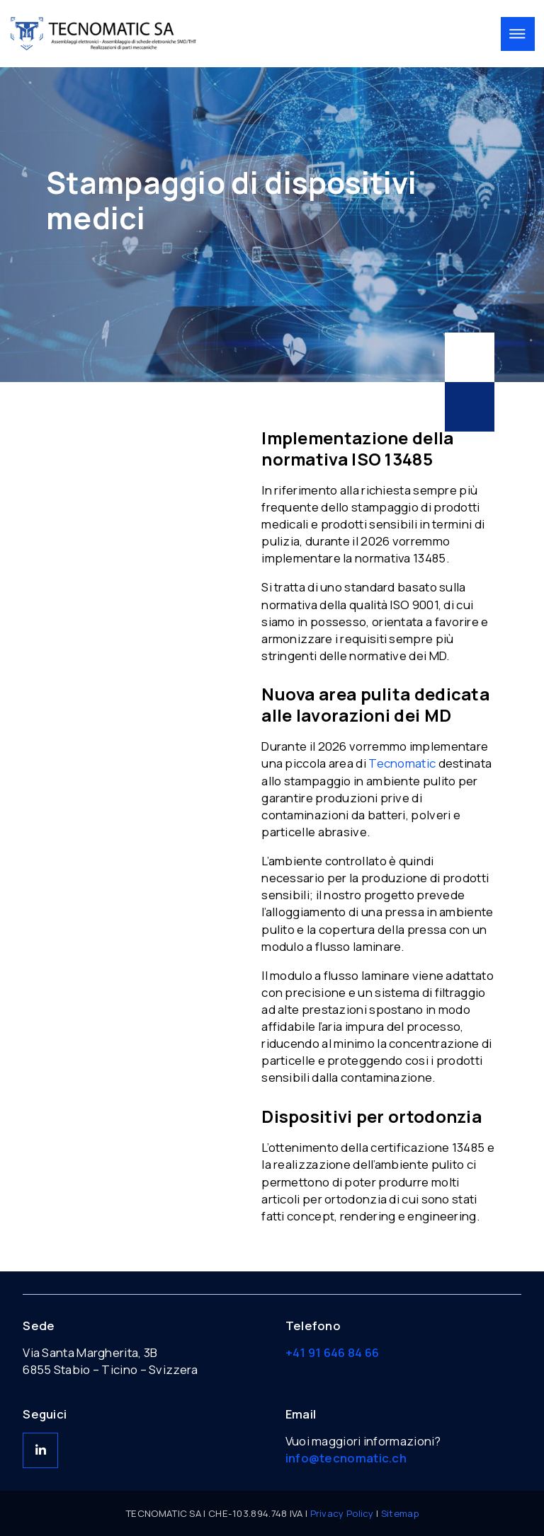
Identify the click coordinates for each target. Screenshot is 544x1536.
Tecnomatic (402, 763)
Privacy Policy (342, 1513)
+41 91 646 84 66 (332, 1352)
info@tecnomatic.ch (346, 1458)
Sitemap (400, 1513)
